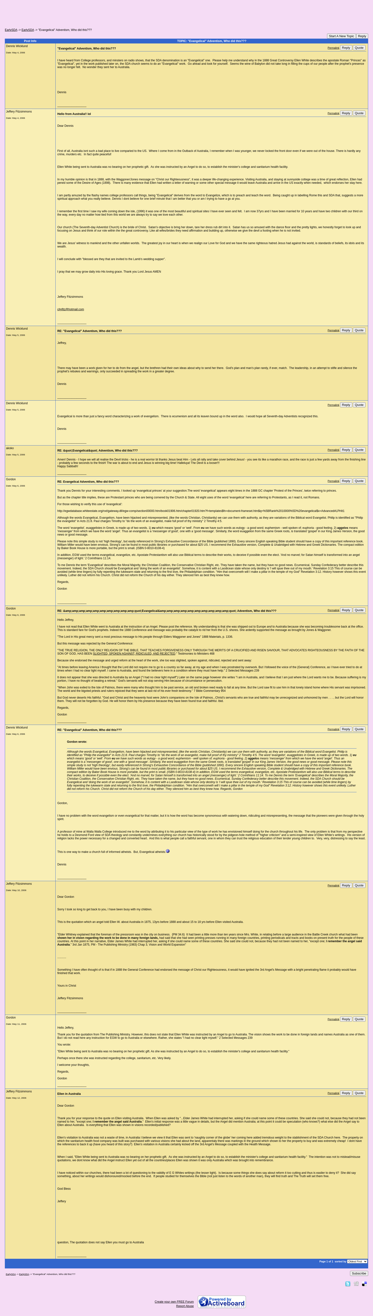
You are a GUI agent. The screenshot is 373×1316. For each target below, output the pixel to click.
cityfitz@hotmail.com (70, 309)
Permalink (333, 47)
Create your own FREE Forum (174, 1301)
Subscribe (359, 1273)
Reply (362, 36)
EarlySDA (11, 30)
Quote (359, 48)
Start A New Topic (341, 36)
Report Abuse (185, 1306)
